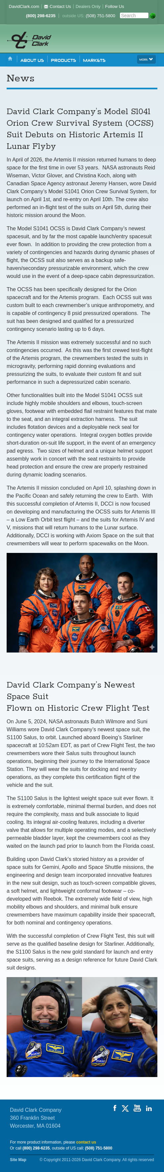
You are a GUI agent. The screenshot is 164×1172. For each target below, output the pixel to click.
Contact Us (57, 6)
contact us (86, 1142)
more (146, 59)
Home (10, 59)
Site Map (18, 1159)
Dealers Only (88, 6)
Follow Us (114, 6)
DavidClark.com (24, 6)
